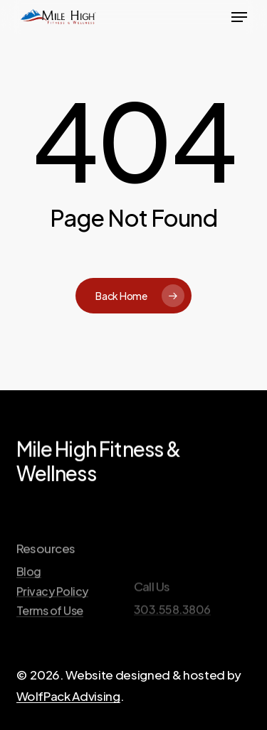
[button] (239, 17)
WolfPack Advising (68, 696)
